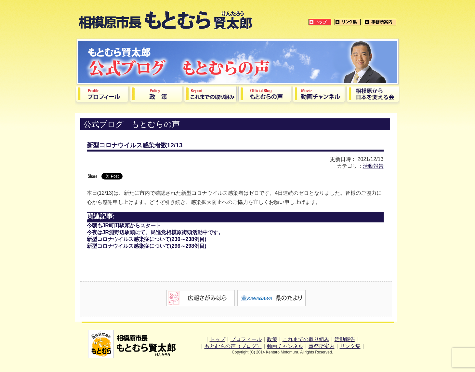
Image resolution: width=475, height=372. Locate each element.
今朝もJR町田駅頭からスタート (124, 225)
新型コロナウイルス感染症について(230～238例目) (146, 239)
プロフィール (246, 339)
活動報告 (373, 166)
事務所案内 (322, 346)
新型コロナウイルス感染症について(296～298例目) (146, 246)
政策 (272, 339)
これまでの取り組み (306, 339)
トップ (217, 339)
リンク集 (350, 346)
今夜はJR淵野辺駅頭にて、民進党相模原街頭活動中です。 (155, 232)
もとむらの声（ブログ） (233, 346)
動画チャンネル (285, 346)
